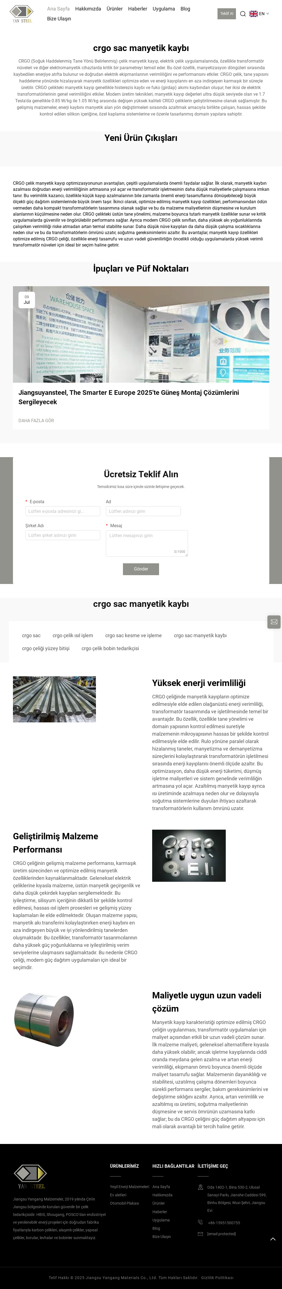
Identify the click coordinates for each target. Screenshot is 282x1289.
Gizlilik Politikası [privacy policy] (217, 1277)
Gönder (141, 569)
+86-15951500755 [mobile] (219, 1222)
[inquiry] (274, 622)
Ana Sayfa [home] (161, 1187)
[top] (273, 1241)
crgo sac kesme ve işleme (133, 635)
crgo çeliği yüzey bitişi (45, 648)
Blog (185, 9)
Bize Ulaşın (59, 19)
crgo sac (31, 635)
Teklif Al (226, 13)
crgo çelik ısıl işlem (73, 635)
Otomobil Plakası (124, 1203)
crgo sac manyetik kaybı (200, 635)
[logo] (21, 13)
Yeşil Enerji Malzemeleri (129, 1187)
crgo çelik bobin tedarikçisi (110, 648)
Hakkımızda (88, 9)
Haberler (137, 9)
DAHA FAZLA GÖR (36, 420)
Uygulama (164, 9)
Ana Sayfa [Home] (58, 9)
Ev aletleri (118, 1195)
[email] (221, 1234)
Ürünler (115, 9)
